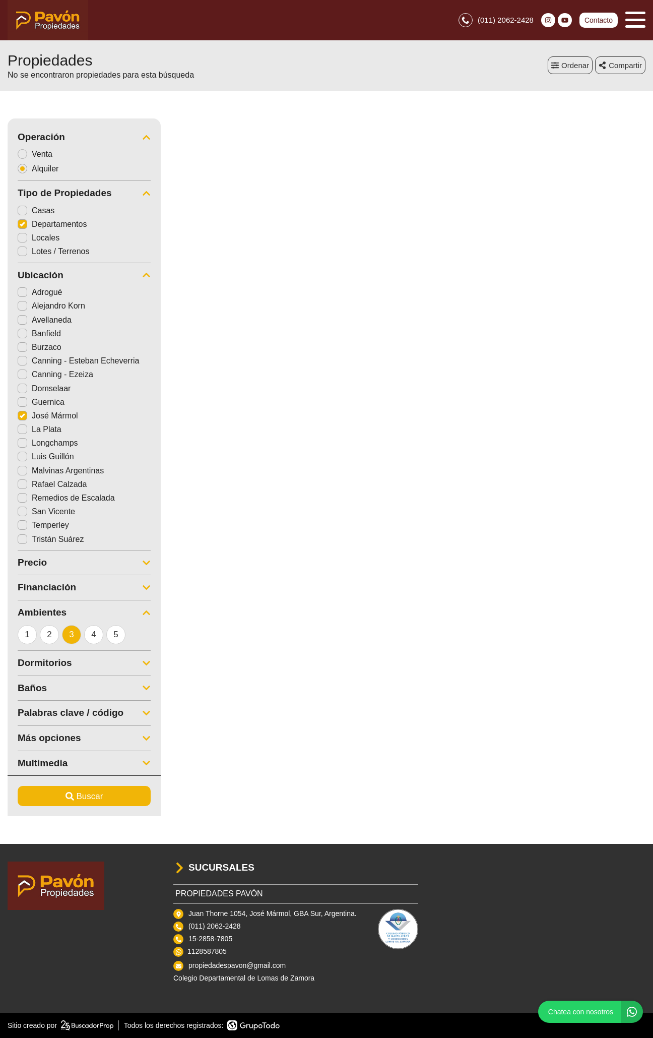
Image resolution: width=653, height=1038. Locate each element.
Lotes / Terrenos (53, 251)
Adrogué (40, 292)
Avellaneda (45, 320)
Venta (38, 154)
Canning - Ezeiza (55, 374)
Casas (36, 210)
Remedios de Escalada (66, 498)
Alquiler (41, 168)
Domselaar (44, 388)
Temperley (43, 525)
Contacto (598, 20)
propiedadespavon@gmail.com (237, 965)
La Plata (39, 429)
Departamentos (52, 224)
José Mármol (48, 415)
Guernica (41, 402)
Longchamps (48, 443)
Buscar (84, 796)
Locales (38, 237)
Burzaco (39, 347)
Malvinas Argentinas (61, 470)
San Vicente (46, 511)
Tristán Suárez (51, 539)
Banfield (39, 333)
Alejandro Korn (51, 306)
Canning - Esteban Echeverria (78, 360)
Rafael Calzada (52, 484)
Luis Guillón (46, 456)
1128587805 (207, 951)
